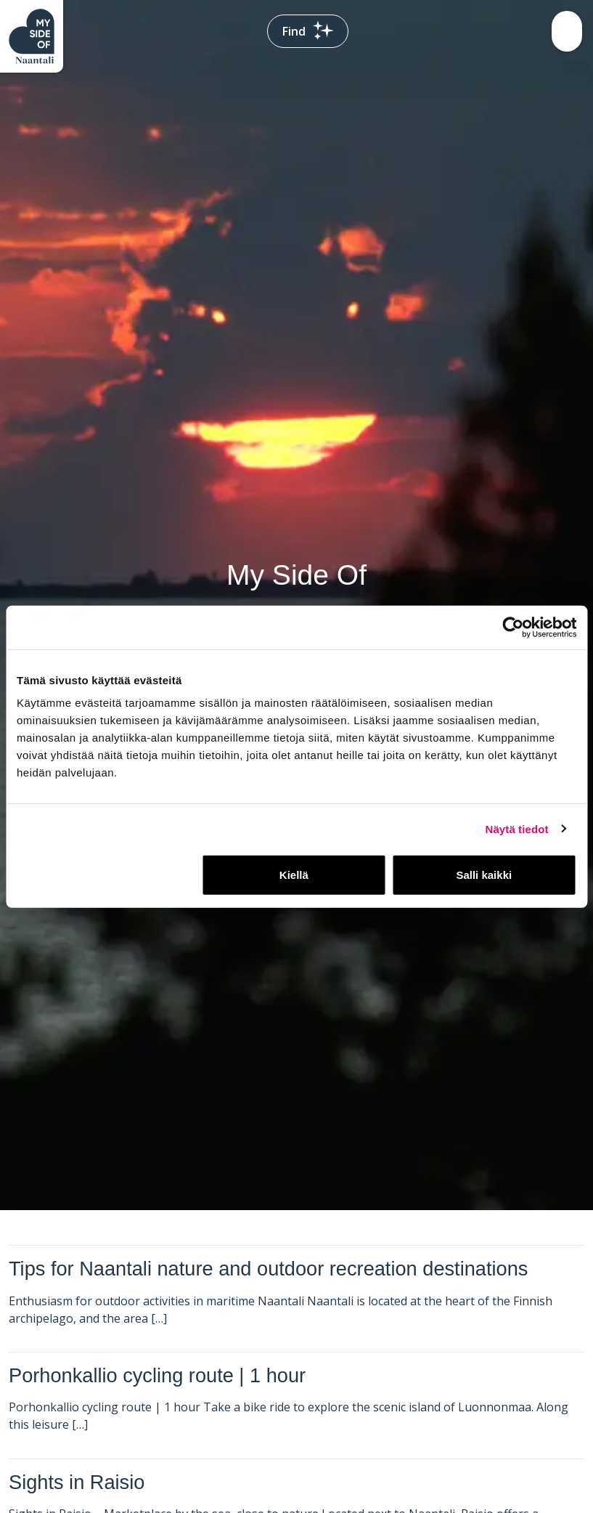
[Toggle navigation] (567, 31)
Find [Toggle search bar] (307, 31)
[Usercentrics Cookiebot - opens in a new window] (512, 627)
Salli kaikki (484, 875)
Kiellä (293, 875)
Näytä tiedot (517, 828)
